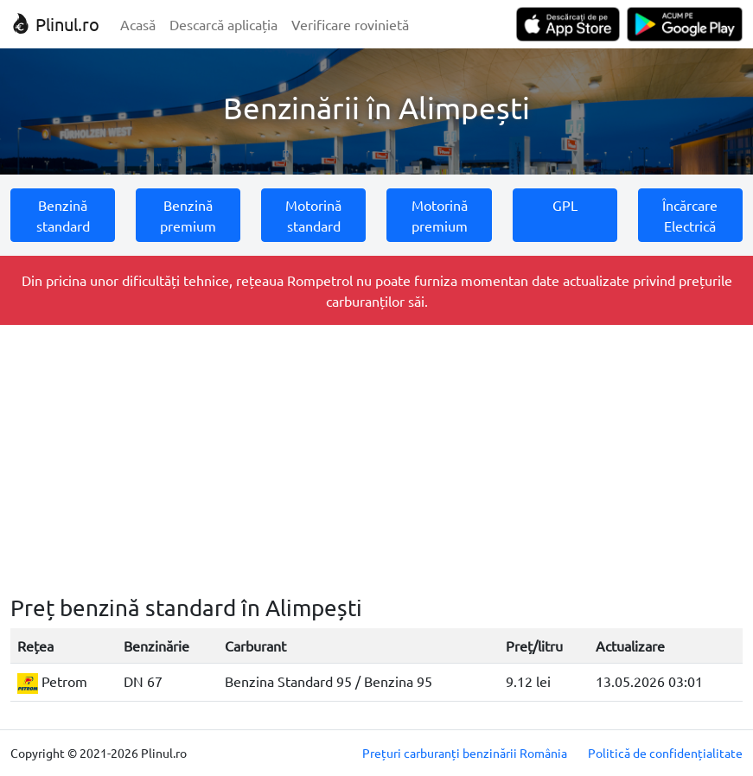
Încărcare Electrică (690, 215)
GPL (565, 204)
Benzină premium (188, 215)
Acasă (138, 24)
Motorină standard (313, 215)
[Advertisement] (376, 460)
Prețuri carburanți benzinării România (464, 752)
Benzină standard (63, 215)
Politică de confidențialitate (665, 752)
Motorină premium (440, 215)
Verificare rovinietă (350, 24)
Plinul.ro (54, 24)
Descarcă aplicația (223, 24)
